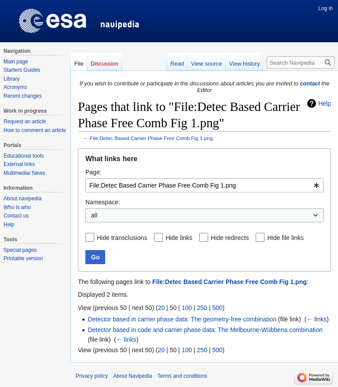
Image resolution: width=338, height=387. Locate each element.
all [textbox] (94, 215)
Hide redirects (230, 237)
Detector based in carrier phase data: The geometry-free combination (182, 319)
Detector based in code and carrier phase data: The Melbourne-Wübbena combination (205, 329)
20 (161, 307)
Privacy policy (92, 376)
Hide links (178, 237)
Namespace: (102, 202)
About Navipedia (132, 376)
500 (217, 307)
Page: (93, 172)
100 (187, 307)
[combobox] (204, 185)
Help (324, 103)
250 (202, 307)
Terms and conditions (182, 376)
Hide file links (285, 237)
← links (316, 319)
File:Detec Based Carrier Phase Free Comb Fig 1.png (151, 138)
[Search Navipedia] (300, 62)
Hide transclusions (122, 237)
